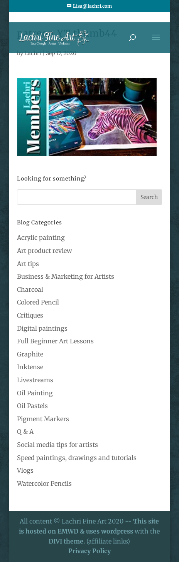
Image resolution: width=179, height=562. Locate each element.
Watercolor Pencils (44, 483)
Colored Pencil (38, 302)
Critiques (30, 315)
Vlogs (25, 470)
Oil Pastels (32, 406)
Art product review (44, 250)
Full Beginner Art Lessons (55, 341)
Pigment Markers (43, 419)
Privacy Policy (89, 551)
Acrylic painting (41, 237)
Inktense (30, 367)
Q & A (25, 431)
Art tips (28, 264)
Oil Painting (35, 393)
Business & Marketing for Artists (65, 276)
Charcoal (30, 289)
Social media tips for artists (57, 444)
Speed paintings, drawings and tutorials (77, 458)
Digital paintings (42, 328)
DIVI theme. (67, 541)
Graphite (30, 354)
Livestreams (35, 380)
